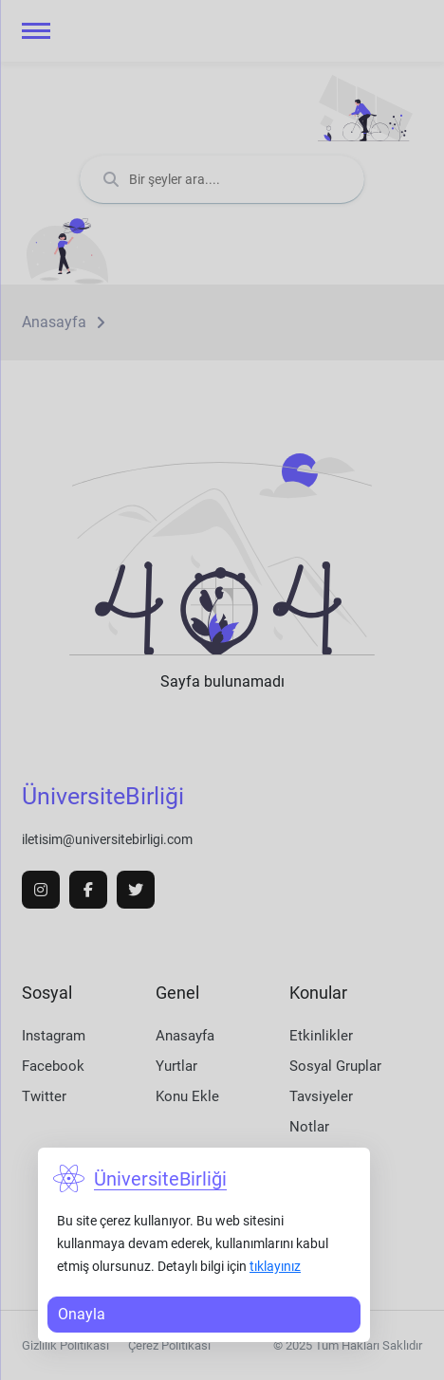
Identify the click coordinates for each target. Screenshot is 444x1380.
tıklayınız (275, 1266)
